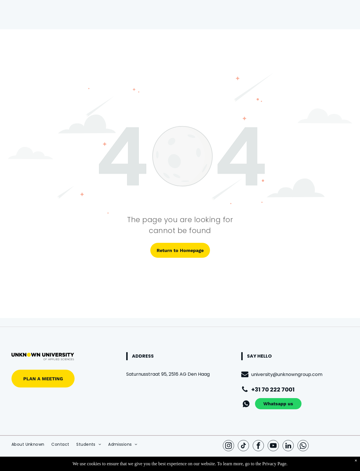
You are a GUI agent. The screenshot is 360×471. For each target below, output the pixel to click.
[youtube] (273, 446)
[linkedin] (288, 446)
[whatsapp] (303, 446)
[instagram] (228, 446)
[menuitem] (31, 444)
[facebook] (258, 446)
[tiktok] (243, 446)
